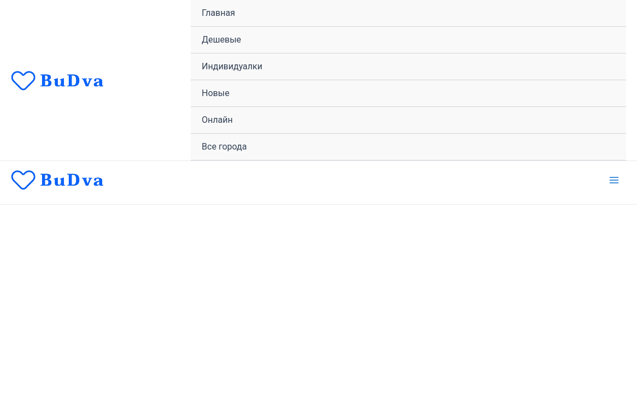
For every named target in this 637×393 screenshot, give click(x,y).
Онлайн (217, 120)
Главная (218, 13)
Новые (215, 93)
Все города (224, 146)
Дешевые (221, 39)
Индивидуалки (232, 66)
